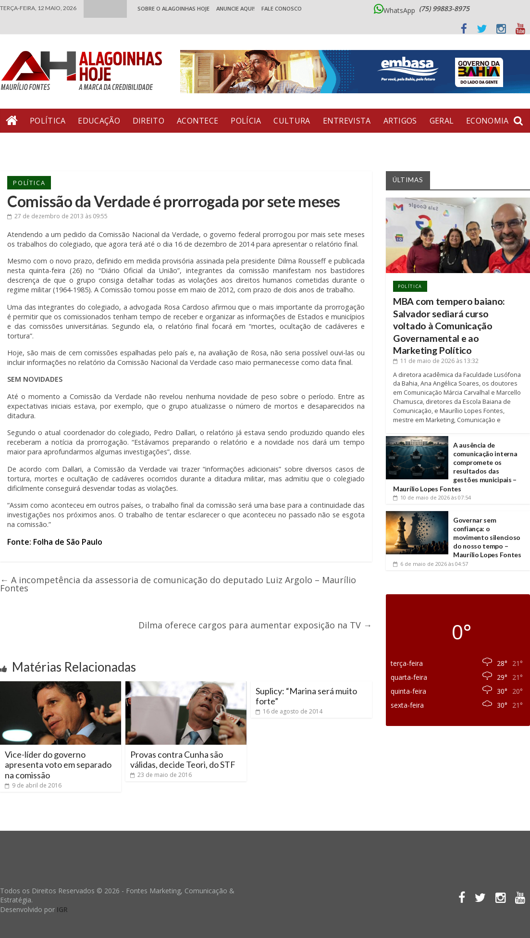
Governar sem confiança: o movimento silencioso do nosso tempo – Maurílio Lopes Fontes (487, 537)
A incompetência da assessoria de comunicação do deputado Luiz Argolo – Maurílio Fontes (178, 584)
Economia (487, 120)
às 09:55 (57, 216)
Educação (99, 120)
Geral (442, 120)
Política (47, 120)
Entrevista (347, 120)
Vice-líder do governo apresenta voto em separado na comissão (58, 764)
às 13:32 (436, 361)
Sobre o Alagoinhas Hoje (173, 8)
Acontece (197, 120)
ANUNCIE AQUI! (235, 8)
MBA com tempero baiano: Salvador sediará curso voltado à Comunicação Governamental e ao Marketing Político (449, 326)
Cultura (291, 120)
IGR (62, 909)
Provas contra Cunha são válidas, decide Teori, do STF (182, 759)
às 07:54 (432, 497)
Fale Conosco (281, 8)
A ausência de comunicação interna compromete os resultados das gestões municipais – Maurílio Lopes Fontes (455, 467)
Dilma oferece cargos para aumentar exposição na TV (255, 625)
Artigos (400, 120)
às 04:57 (430, 563)
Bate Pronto (34, 144)
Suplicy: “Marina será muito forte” (306, 696)
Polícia (246, 120)
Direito (148, 120)
